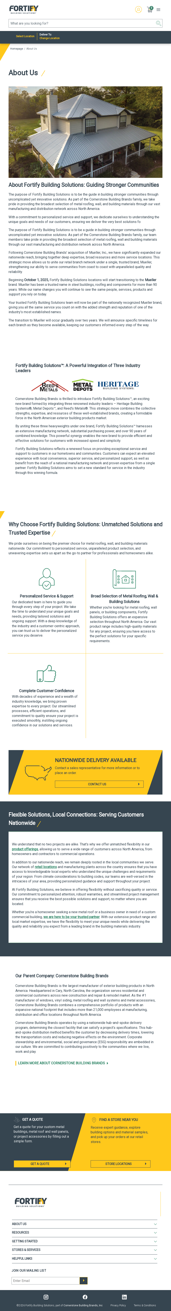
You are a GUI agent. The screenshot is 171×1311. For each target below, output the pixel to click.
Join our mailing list (29, 1270)
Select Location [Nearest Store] (25, 36)
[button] (150, 9)
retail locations (46, 867)
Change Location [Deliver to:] (50, 38)
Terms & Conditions (145, 1305)
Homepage (16, 48)
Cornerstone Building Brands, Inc (83, 1305)
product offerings (25, 849)
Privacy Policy (118, 1305)
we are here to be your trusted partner (71, 917)
